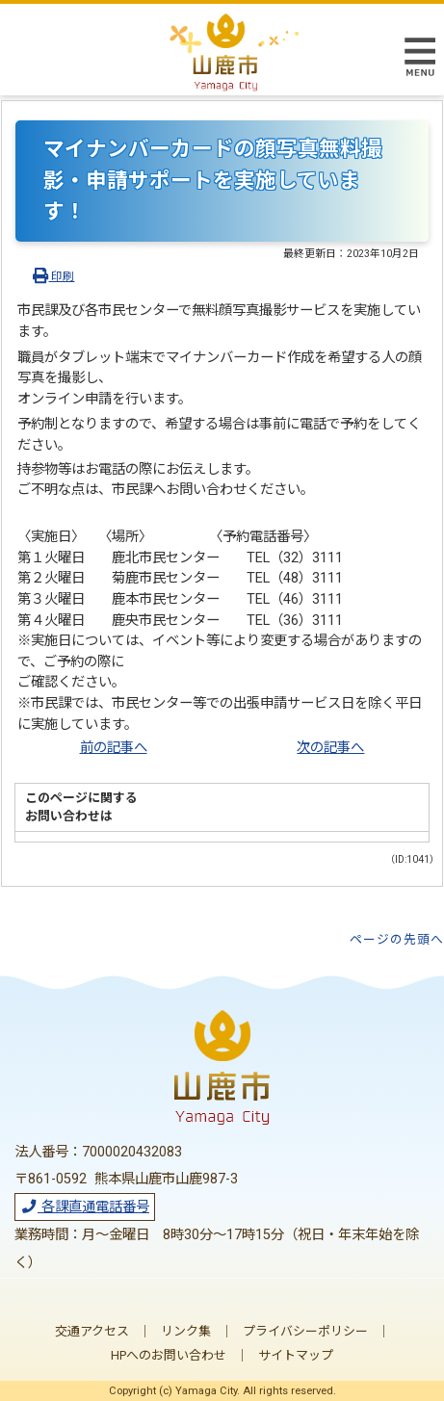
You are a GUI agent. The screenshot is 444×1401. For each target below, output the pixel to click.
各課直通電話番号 (84, 1207)
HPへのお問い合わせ (168, 1355)
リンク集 (186, 1331)
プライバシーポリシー (305, 1331)
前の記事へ (113, 747)
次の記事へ (330, 747)
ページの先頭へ (397, 939)
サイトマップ (295, 1355)
